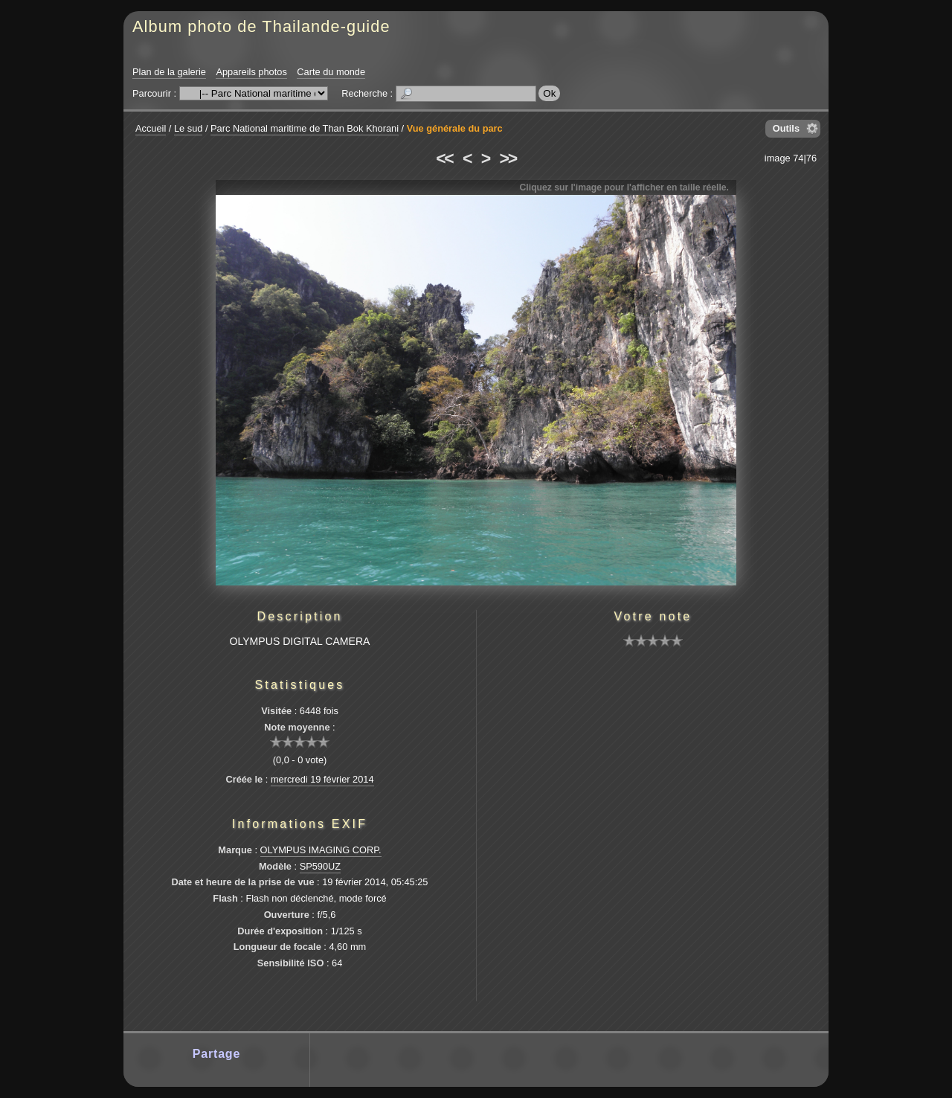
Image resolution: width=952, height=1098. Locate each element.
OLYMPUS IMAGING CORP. (321, 849)
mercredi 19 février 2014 (322, 779)
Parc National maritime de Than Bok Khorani (304, 128)
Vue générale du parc (455, 128)
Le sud (188, 128)
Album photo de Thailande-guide (261, 26)
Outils (786, 128)
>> (508, 158)
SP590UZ (320, 866)
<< (444, 158)
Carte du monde (331, 71)
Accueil (150, 128)
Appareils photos (251, 71)
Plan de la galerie (169, 71)
